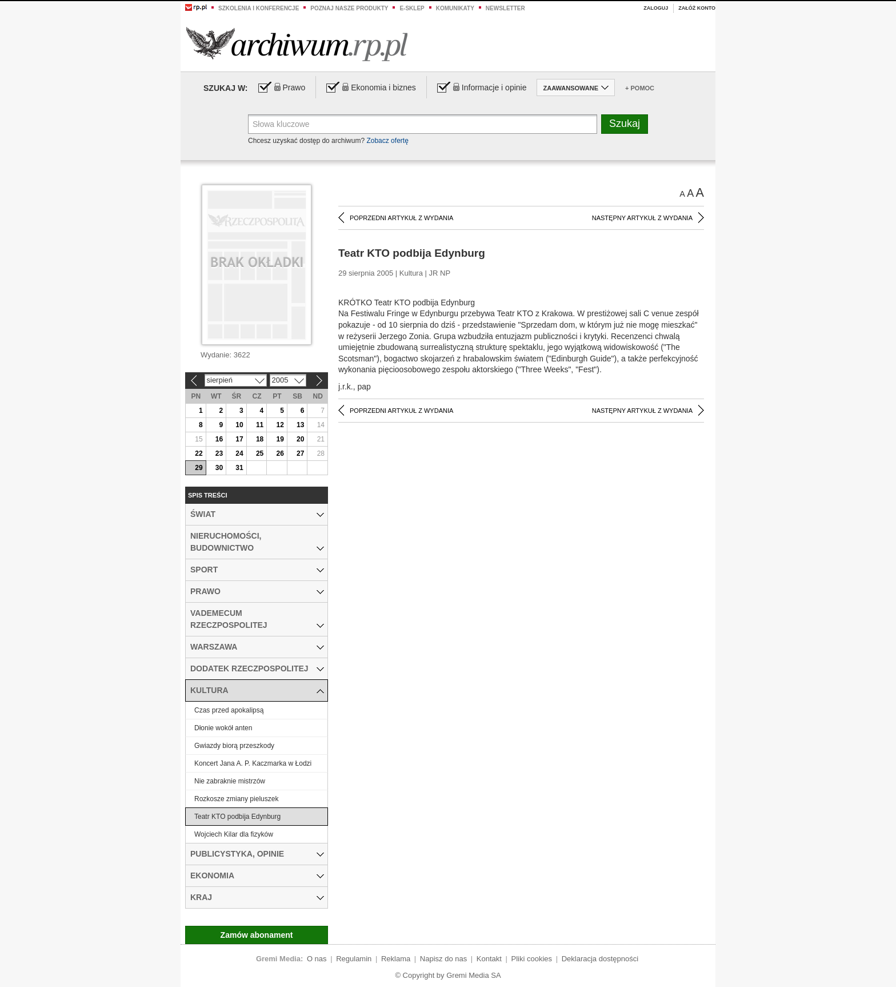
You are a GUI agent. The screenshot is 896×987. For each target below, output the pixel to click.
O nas (317, 958)
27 (300, 453)
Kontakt (489, 958)
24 (239, 453)
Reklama (395, 958)
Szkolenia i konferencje (258, 8)
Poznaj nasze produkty (349, 8)
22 (198, 453)
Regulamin (353, 958)
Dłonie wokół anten (223, 728)
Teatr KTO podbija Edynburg (237, 817)
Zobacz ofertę (387, 141)
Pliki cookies (532, 958)
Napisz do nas (443, 958)
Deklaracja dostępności (600, 958)
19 (279, 439)
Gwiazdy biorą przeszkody (234, 746)
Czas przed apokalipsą (228, 710)
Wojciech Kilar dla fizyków (233, 834)
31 (239, 468)
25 (259, 453)
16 (219, 439)
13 (300, 425)
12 (279, 425)
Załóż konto (696, 8)
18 (259, 439)
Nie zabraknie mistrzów (229, 781)
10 (239, 425)
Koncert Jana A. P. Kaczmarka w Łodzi (252, 763)
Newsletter (505, 8)
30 (219, 468)
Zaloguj (655, 8)
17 (239, 439)
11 (259, 425)
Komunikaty (455, 8)
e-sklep (411, 8)
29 (198, 468)
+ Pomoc (639, 88)
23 (219, 453)
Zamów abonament (257, 935)
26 (279, 453)
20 (300, 439)
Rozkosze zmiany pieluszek (236, 799)
